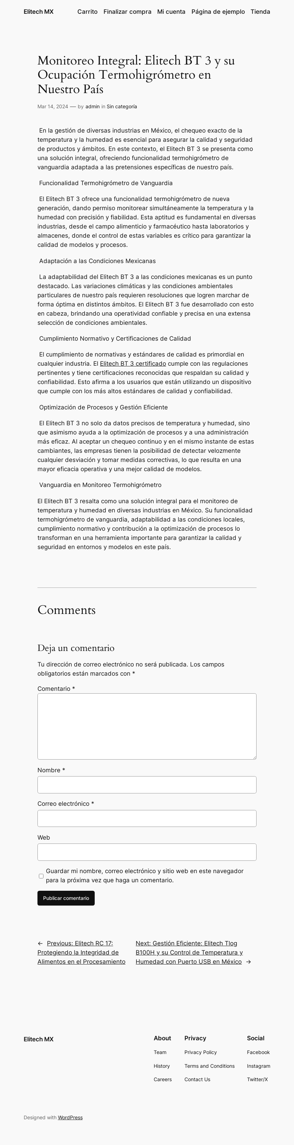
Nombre (51, 770)
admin (93, 106)
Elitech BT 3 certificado (133, 363)
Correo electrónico (65, 803)
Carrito (87, 11)
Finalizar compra (128, 11)
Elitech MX (39, 11)
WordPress (70, 1117)
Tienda (260, 11)
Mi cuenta (171, 11)
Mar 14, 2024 (52, 106)
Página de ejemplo (218, 11)
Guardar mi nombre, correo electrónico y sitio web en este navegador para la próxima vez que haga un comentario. (144, 875)
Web (43, 837)
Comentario (56, 688)
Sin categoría (122, 106)
